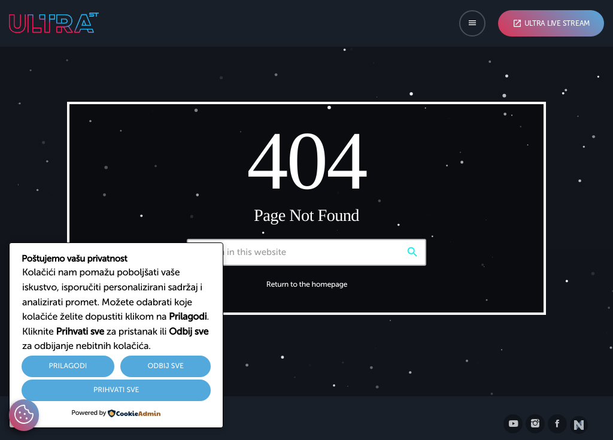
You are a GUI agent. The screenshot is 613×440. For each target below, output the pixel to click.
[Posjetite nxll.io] (579, 425)
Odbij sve (165, 366)
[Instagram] (535, 423)
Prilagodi (68, 366)
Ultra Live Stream (551, 23)
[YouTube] (513, 423)
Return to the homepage (307, 284)
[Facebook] (557, 423)
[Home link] (54, 23)
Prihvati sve (116, 390)
